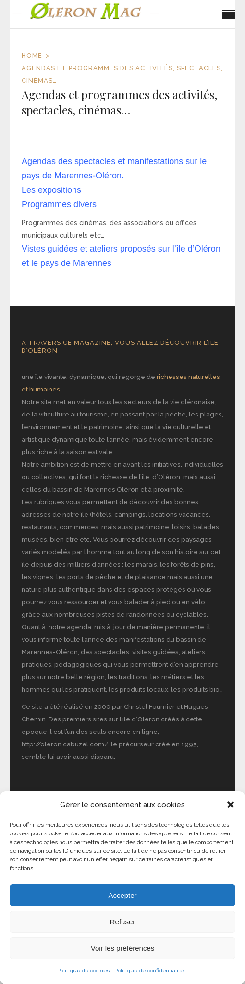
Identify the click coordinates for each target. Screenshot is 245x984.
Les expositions (51, 190)
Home (32, 55)
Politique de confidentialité (149, 970)
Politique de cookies (83, 970)
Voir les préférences (123, 948)
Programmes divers (59, 204)
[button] (230, 804)
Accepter (122, 895)
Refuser (122, 922)
